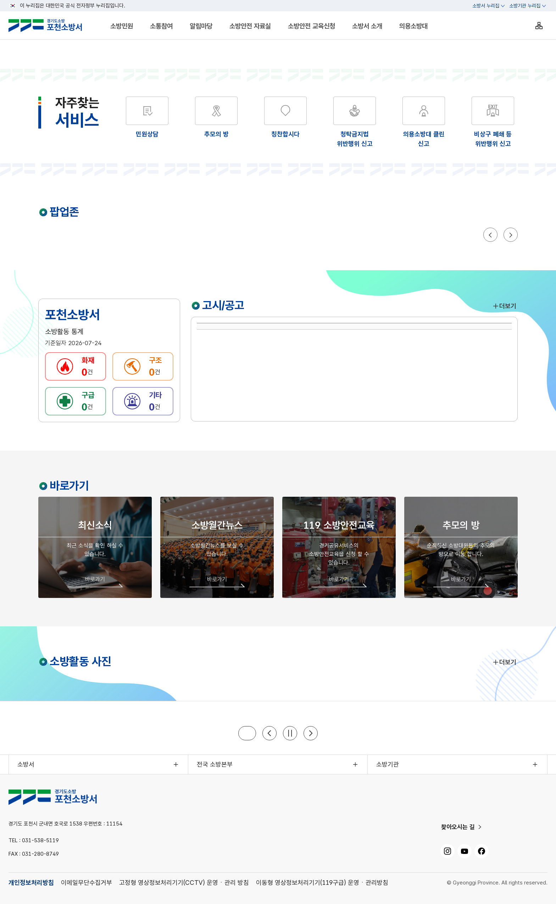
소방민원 (121, 26)
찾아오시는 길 (458, 827)
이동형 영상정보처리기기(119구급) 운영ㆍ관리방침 (322, 882)
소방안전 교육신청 (311, 26)
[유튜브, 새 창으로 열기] (464, 851)
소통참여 (161, 26)
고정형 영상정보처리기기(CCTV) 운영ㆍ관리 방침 (184, 882)
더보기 (504, 306)
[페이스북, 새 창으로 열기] (481, 851)
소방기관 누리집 (524, 6)
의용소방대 (413, 26)
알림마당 (201, 26)
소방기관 (387, 764)
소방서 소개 (367, 26)
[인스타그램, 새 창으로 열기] (447, 851)
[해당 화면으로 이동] (216, 118)
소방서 (25, 764)
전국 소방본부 (215, 764)
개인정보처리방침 (31, 882)
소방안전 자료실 (250, 26)
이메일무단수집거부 (86, 882)
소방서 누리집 (485, 6)
